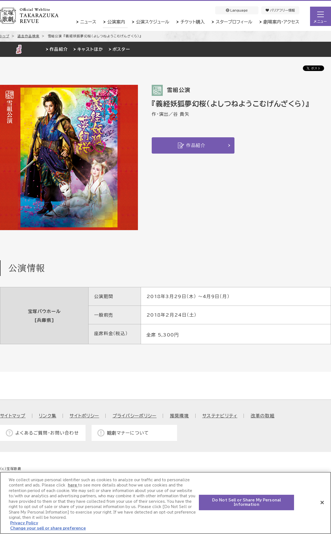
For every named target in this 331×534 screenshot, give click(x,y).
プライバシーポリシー (135, 416)
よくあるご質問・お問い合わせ (47, 433)
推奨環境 (179, 416)
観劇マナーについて (128, 433)
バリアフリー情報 (280, 10)
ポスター (121, 49)
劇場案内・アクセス (281, 22)
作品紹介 (59, 49)
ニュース (88, 22)
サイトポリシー (84, 416)
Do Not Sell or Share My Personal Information (246, 502)
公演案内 (116, 22)
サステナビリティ (219, 416)
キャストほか (90, 49)
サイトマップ (13, 416)
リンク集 (47, 416)
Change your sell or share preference (48, 528)
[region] (165, 503)
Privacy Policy (24, 523)
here (73, 485)
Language (237, 10)
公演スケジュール (152, 22)
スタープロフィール (234, 22)
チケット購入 (192, 22)
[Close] (322, 502)
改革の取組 (262, 416)
